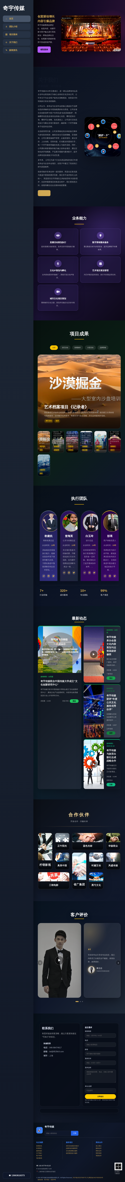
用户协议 (46, 1179)
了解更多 (44, 193)
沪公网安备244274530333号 (94, 1177)
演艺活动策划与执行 (72, 1146)
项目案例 (39, 1158)
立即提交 (100, 1096)
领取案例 (44, 50)
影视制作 (78, 347)
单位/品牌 (88, 1086)
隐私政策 (40, 1179)
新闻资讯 (39, 1146)
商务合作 (99, 1151)
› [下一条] (118, 963)
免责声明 (53, 1179)
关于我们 (39, 1153)
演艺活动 (65, 347)
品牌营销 (103, 347)
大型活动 (90, 347)
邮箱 (86, 1049)
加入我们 (99, 1146)
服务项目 (39, 1151)
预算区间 (88, 1058)
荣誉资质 (99, 1153)
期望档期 (88, 1031)
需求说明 (88, 1067)
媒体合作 (99, 1148)
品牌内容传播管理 (71, 1148)
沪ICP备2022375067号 (79, 1177)
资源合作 (99, 1155)
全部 (53, 347)
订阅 (74, 1133)
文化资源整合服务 (71, 1151)
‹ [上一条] (40, 963)
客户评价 (39, 1155)
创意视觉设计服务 (71, 1153)
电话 (86, 1040)
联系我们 (39, 1148)
